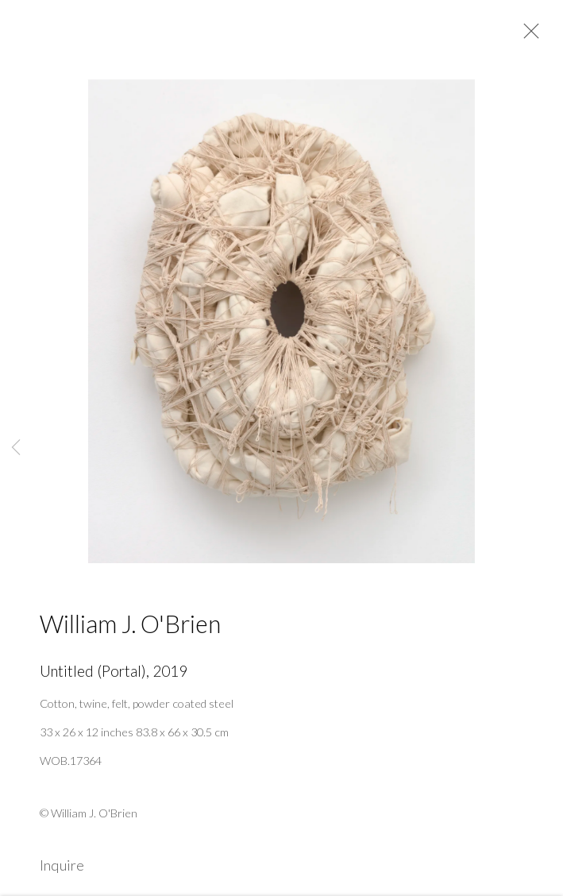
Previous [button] (16, 448)
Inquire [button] (62, 870)
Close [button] (527, 36)
